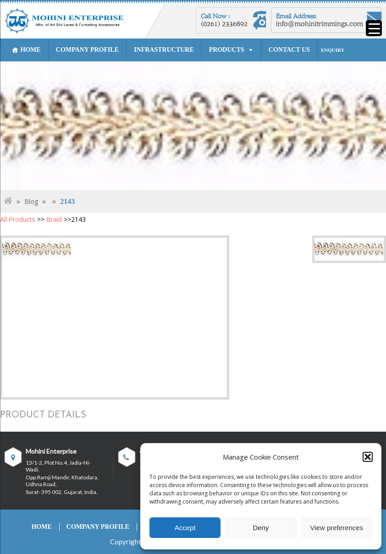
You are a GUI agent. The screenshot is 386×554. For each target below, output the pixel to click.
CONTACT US (289, 49)
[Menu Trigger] (374, 28)
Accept (185, 528)
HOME (30, 49)
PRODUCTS (226, 49)
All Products (17, 219)
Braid (54, 219)
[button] (367, 456)
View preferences (337, 528)
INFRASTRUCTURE (164, 49)
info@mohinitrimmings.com (320, 24)
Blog (31, 201)
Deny (261, 528)
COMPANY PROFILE (87, 49)
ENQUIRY (333, 50)
